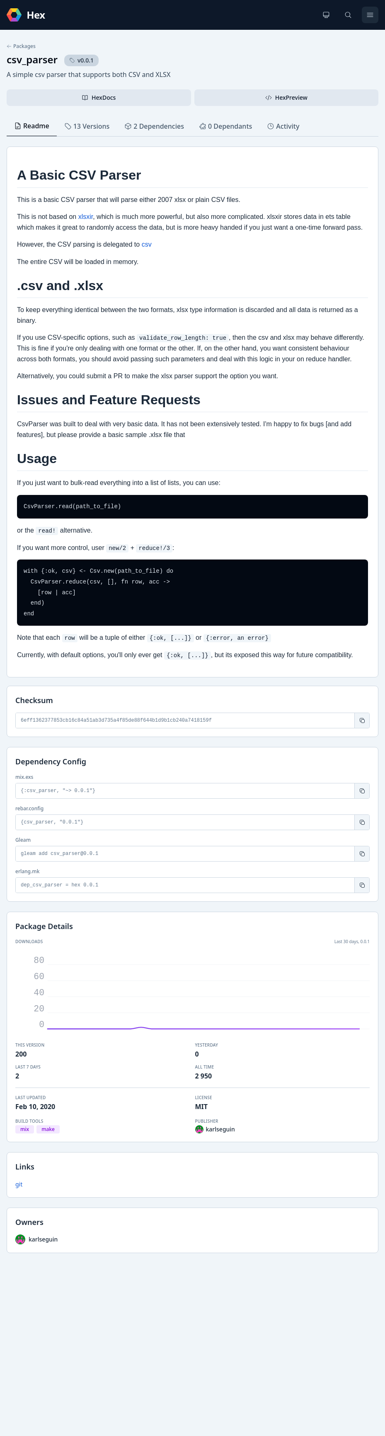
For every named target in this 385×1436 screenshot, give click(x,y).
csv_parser (32, 59)
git (18, 1184)
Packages (21, 46)
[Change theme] (326, 15)
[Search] (348, 15)
